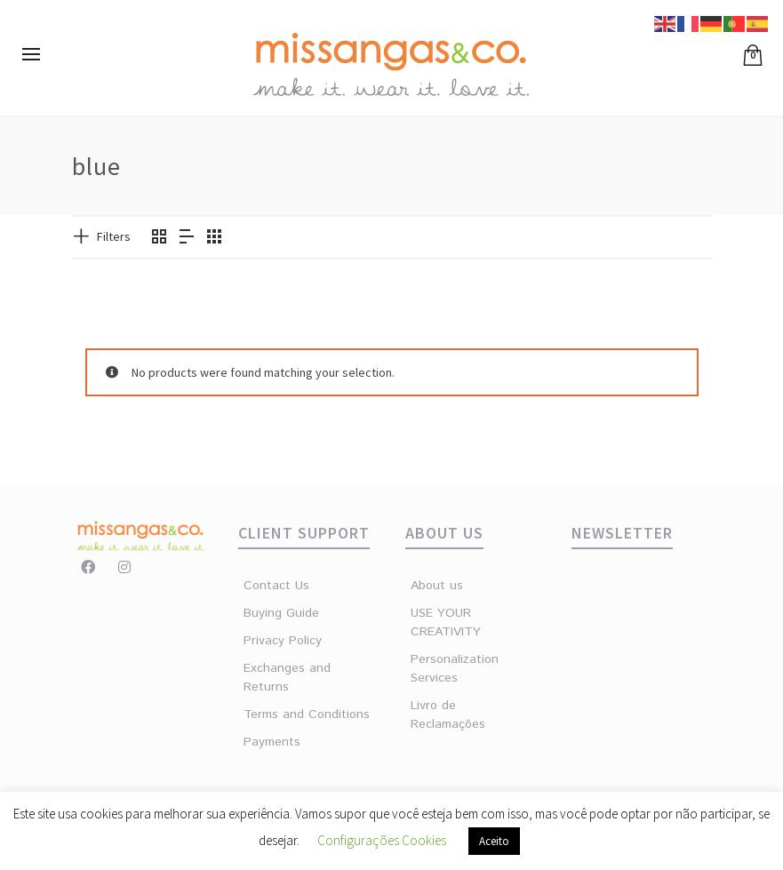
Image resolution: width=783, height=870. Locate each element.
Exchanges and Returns (287, 677)
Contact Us (276, 586)
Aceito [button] (494, 841)
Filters (114, 236)
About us (437, 586)
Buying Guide (281, 613)
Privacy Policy (283, 641)
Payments (272, 742)
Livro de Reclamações (443, 715)
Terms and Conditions (307, 714)
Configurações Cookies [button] (381, 840)
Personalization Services (443, 669)
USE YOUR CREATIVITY (443, 622)
